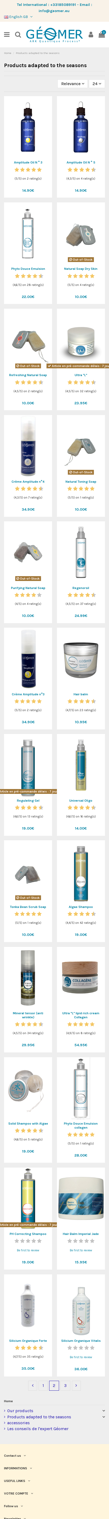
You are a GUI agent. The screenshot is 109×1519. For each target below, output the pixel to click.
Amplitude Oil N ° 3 (28, 162)
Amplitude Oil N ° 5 (81, 162)
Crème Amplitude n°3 (28, 694)
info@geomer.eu (54, 11)
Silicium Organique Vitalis (81, 1341)
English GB (19, 16)
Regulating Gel (28, 800)
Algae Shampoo (81, 907)
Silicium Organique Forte (28, 1341)
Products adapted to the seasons (39, 1416)
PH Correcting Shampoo (28, 1234)
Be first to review (28, 1250)
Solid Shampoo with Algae (28, 1123)
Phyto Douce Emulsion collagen (81, 1125)
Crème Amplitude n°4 (28, 482)
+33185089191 (63, 4)
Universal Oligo (80, 800)
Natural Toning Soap (81, 482)
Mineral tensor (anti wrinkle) (28, 1015)
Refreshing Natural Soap (28, 375)
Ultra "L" (81, 375)
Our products (20, 1410)
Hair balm (81, 694)
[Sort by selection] (72, 83)
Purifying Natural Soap (28, 588)
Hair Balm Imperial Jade (81, 1234)
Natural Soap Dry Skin (80, 269)
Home (8, 1401)
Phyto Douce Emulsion (28, 269)
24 (97, 83)
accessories (18, 1422)
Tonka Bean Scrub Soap (28, 907)
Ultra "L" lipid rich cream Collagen (80, 1015)
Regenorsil (80, 588)
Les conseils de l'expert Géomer (37, 1428)
